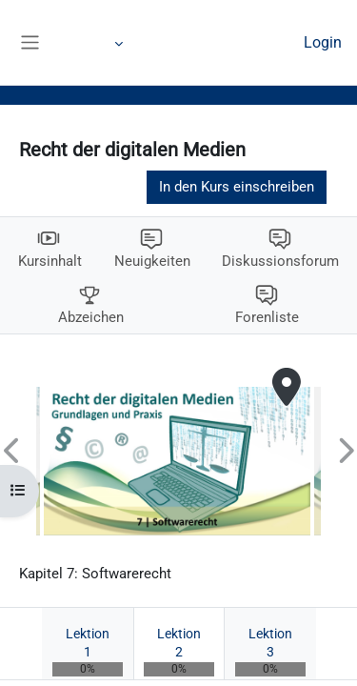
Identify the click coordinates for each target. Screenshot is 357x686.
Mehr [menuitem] (97, 43)
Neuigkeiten (152, 261)
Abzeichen (91, 317)
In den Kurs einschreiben (236, 186)
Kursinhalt (50, 261)
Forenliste (267, 317)
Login (323, 42)
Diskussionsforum (280, 261)
